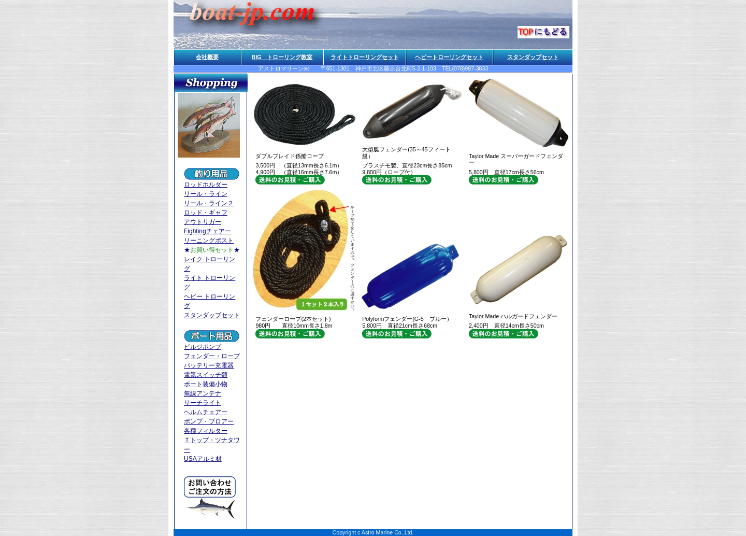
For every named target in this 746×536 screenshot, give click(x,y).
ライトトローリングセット (365, 57)
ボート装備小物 (205, 384)
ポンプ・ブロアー (209, 421)
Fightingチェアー (207, 231)
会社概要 (207, 57)
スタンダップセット (532, 57)
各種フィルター (205, 430)
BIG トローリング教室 (282, 57)
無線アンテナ (202, 393)
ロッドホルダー (205, 184)
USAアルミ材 (203, 458)
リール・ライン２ (209, 203)
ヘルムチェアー (205, 412)
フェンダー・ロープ (212, 356)
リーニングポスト (209, 240)
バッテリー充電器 (209, 365)
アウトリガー (202, 221)
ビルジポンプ (202, 346)
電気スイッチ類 (205, 374)
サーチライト (202, 402)
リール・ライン (205, 194)
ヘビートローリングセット (449, 57)
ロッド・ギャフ (205, 212)
